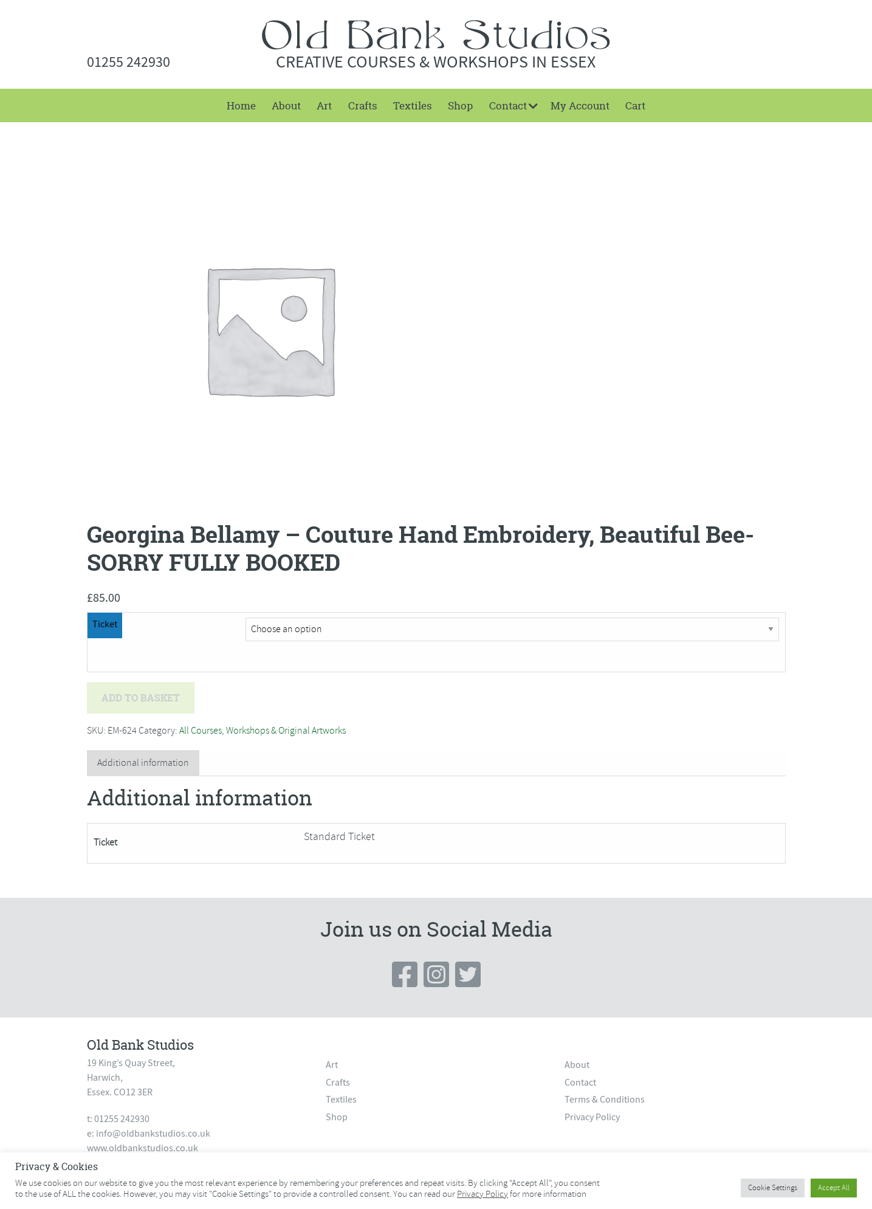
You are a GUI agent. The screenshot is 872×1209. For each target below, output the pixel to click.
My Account (580, 105)
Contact (508, 105)
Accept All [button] (834, 1188)
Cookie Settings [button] (772, 1188)
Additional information (143, 763)
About (286, 105)
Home (241, 105)
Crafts (362, 105)
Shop (460, 105)
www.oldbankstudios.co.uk (142, 1148)
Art (324, 105)
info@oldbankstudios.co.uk (153, 1134)
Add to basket (140, 697)
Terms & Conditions (605, 1100)
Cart (635, 105)
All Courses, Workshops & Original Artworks (262, 731)
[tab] (143, 763)
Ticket (104, 624)
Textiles (412, 105)
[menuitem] (240, 105)
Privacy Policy (592, 1117)
